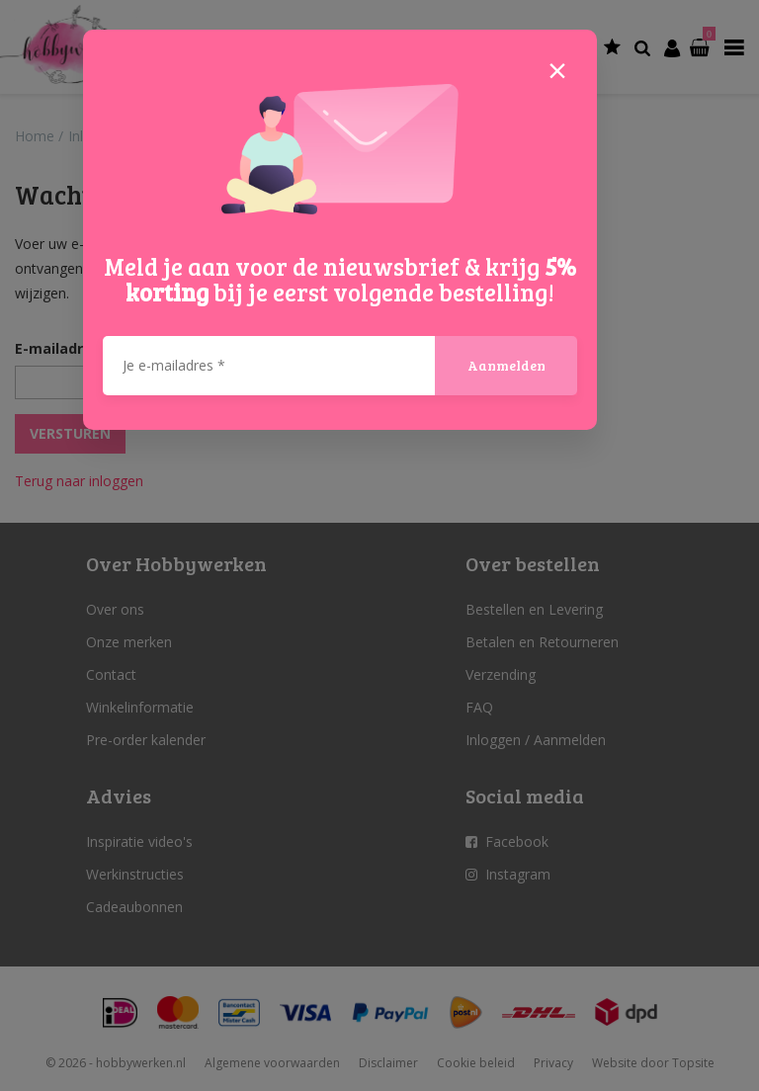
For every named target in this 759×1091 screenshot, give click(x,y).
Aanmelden (506, 365)
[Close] (557, 69)
